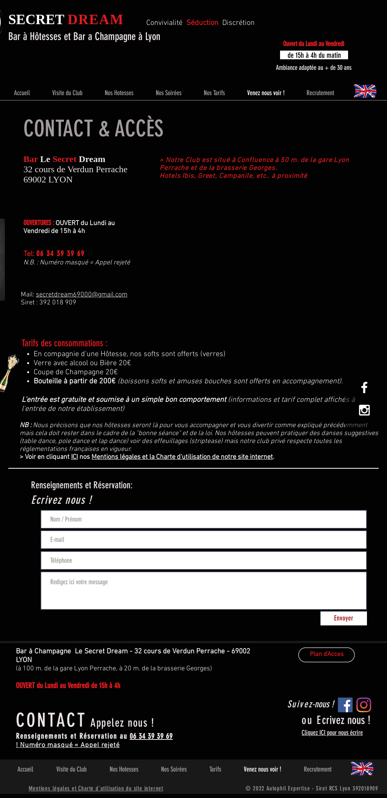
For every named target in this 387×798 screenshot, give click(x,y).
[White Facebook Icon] (364, 387)
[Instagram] (363, 705)
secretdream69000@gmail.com (81, 295)
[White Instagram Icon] (364, 410)
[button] (314, 55)
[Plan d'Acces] (326, 654)
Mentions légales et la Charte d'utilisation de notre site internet (182, 457)
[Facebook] (345, 705)
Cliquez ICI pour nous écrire (332, 733)
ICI (74, 457)
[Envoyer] (343, 618)
